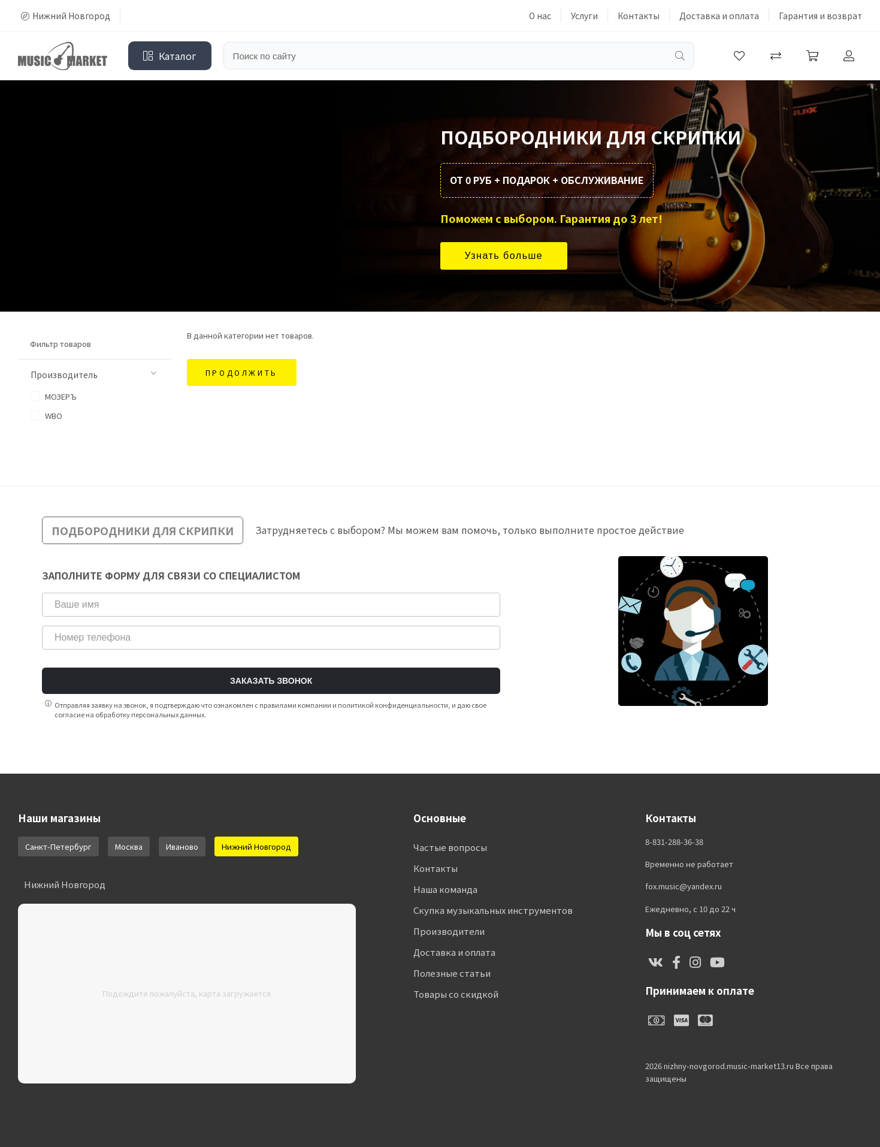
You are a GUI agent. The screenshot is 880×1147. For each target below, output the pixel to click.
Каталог (169, 56)
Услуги (584, 16)
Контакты (639, 16)
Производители (449, 931)
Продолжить (241, 372)
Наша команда (445, 889)
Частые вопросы (450, 847)
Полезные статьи (452, 973)
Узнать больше (504, 255)
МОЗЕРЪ (54, 396)
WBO (46, 415)
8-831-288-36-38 (674, 842)
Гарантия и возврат (820, 16)
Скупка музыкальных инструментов (493, 910)
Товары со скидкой (455, 994)
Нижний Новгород (65, 16)
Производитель (93, 375)
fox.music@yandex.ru (683, 886)
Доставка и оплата (719, 16)
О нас (540, 16)
